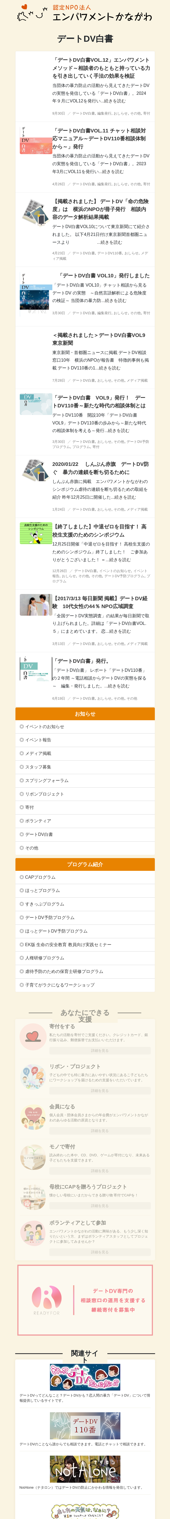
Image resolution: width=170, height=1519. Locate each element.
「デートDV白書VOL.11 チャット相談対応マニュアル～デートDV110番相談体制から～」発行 (99, 139)
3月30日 (58, 313)
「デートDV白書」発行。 (81, 661)
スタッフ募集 (38, 767)
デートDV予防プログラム (50, 917)
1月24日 (58, 509)
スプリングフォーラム (47, 780)
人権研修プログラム (44, 958)
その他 (31, 848)
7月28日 (58, 380)
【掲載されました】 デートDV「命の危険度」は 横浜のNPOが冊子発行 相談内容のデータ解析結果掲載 (100, 209)
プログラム (81, 447)
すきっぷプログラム (44, 904)
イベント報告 (38, 740)
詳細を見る (100, 1051)
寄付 (29, 807)
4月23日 (58, 253)
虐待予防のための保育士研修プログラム (64, 971)
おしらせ (121, 113)
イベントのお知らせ (44, 726)
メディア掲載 (38, 753)
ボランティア (38, 821)
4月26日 (58, 184)
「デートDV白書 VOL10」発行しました (106, 275)
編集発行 (104, 113)
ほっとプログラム (42, 890)
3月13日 (58, 644)
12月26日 (59, 571)
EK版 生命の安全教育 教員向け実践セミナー (68, 944)
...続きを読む (113, 101)
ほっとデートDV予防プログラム (56, 931)
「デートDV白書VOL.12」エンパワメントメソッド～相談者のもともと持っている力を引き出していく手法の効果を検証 (101, 68)
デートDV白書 (39, 834)
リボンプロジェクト (44, 794)
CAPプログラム (40, 877)
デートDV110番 (109, 253)
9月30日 (58, 113)
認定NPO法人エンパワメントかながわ (85, 13)
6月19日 (58, 698)
